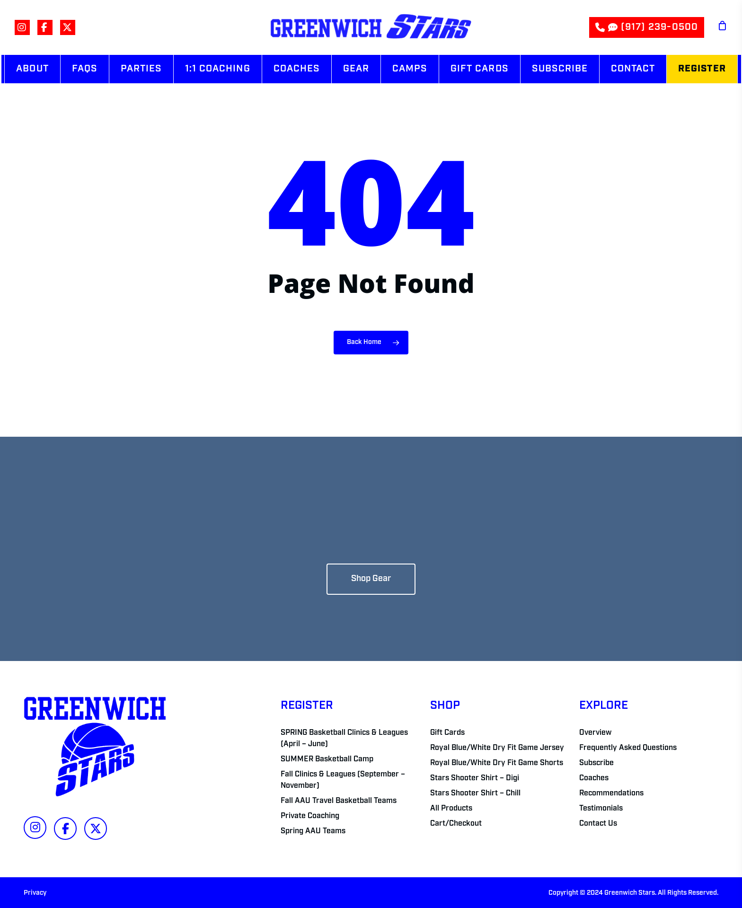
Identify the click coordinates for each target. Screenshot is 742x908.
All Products (451, 808)
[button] (371, 579)
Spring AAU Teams (313, 831)
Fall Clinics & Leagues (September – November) (343, 780)
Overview (595, 733)
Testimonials (601, 808)
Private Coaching (310, 816)
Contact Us (598, 824)
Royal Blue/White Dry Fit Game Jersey (497, 748)
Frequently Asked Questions (628, 748)
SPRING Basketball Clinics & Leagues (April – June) (344, 738)
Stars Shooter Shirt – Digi (474, 778)
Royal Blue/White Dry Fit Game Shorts (496, 763)
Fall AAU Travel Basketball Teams (339, 801)
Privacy (35, 893)
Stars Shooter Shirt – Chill (475, 793)
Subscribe (596, 763)
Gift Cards (447, 733)
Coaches (594, 778)
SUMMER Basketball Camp (327, 759)
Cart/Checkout (456, 824)
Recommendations (611, 793)
